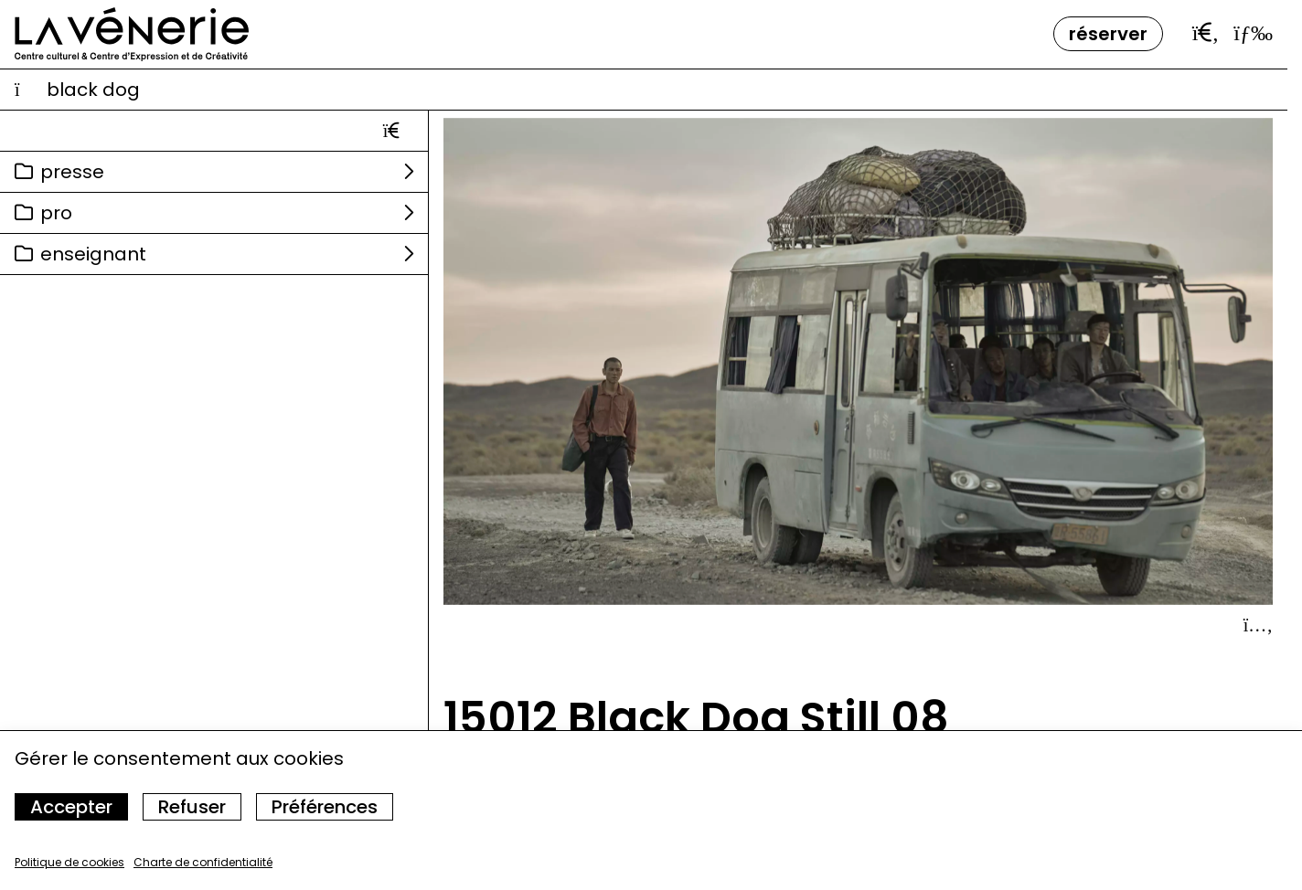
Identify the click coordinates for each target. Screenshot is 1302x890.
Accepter (71, 807)
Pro (56, 213)
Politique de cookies (69, 862)
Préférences (325, 807)
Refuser (192, 807)
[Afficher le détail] (1258, 625)
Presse (72, 172)
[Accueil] (132, 34)
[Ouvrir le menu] (1253, 33)
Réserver (1108, 34)
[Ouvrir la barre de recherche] (1206, 33)
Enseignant (93, 254)
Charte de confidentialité (202, 862)
